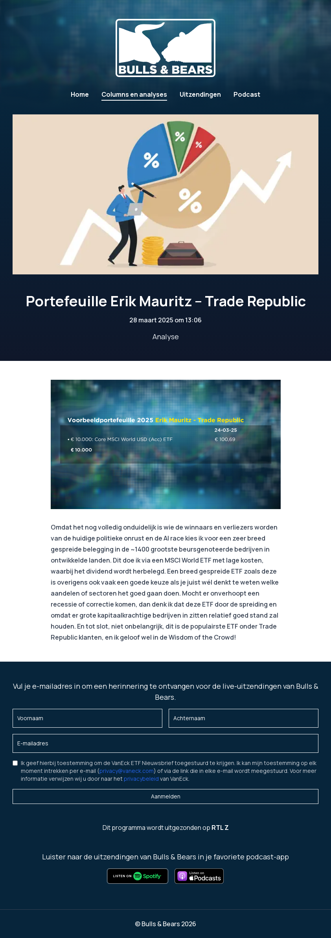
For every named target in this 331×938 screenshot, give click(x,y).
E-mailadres (32, 743)
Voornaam (30, 718)
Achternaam (189, 718)
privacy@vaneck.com (126, 770)
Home (80, 94)
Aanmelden (165, 796)
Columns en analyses (134, 94)
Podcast (247, 94)
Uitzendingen (200, 94)
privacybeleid (141, 778)
